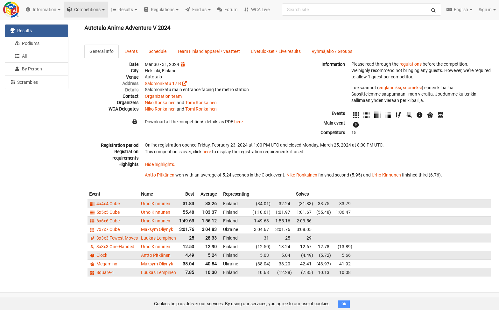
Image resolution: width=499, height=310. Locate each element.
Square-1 (101, 272)
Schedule (157, 51)
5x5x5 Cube (104, 212)
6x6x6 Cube (104, 220)
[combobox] (361, 10)
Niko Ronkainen (160, 102)
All (21, 56)
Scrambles (24, 82)
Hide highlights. (160, 164)
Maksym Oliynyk (157, 229)
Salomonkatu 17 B (163, 83)
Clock (98, 255)
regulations (410, 64)
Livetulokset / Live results (276, 51)
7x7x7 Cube (104, 229)
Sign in (487, 9)
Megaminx (103, 263)
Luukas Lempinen (158, 238)
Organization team (163, 96)
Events (131, 51)
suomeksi (412, 87)
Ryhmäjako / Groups (332, 51)
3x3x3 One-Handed (111, 246)
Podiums (27, 43)
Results (21, 30)
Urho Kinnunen (386, 174)
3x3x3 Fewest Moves (113, 238)
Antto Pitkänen (159, 174)
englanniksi (390, 87)
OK (343, 304)
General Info (101, 51)
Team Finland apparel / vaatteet (208, 51)
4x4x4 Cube (104, 203)
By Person (28, 68)
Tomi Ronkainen (201, 102)
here (238, 121)
